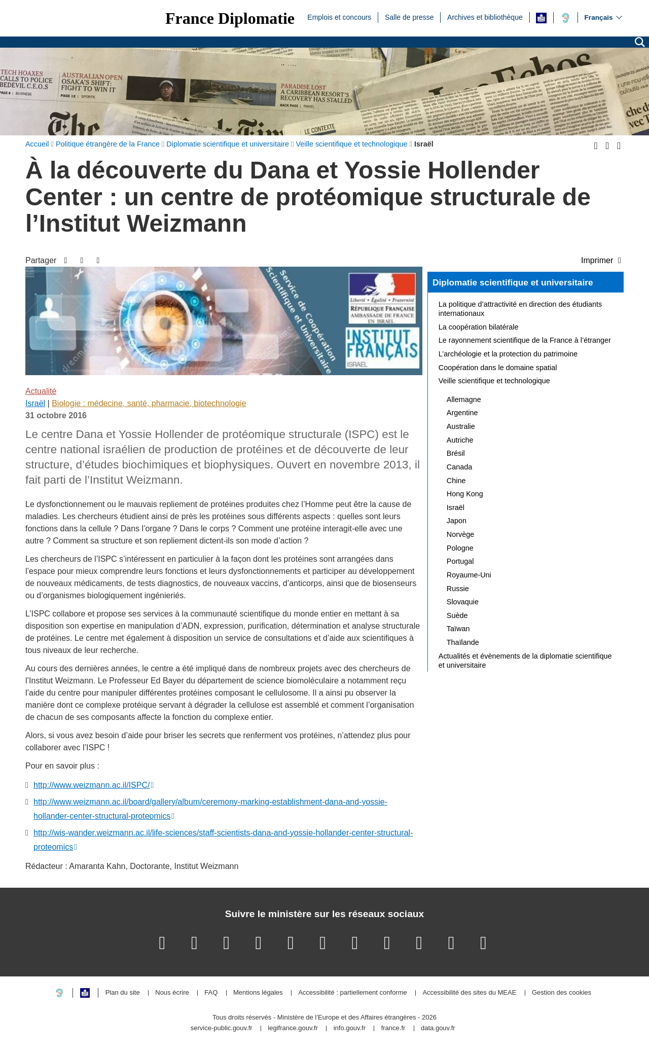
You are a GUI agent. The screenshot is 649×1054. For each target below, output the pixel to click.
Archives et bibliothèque (485, 16)
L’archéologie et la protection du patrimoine (508, 354)
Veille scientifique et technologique (494, 381)
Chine (456, 481)
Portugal (460, 561)
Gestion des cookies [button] (561, 993)
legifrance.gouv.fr (293, 1028)
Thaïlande (463, 642)
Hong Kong (465, 494)
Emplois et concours (339, 16)
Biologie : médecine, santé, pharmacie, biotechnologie (149, 403)
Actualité (40, 391)
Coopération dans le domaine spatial (498, 368)
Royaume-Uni (469, 575)
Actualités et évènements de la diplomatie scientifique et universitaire (525, 660)
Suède (457, 615)
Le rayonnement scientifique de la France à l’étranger (525, 340)
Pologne (460, 548)
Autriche (460, 440)
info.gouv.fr (350, 1028)
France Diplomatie (230, 18)
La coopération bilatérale (479, 327)
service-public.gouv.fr (222, 1028)
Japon (456, 521)
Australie (461, 426)
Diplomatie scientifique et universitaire (512, 282)
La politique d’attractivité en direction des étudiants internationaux (520, 308)
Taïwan (458, 629)
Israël (35, 403)
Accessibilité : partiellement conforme (352, 993)
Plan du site (122, 993)
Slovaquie (463, 602)
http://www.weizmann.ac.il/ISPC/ (91, 785)
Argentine (462, 413)
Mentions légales (258, 993)
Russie (458, 589)
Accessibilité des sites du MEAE (469, 993)
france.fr (393, 1028)
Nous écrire (172, 993)
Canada (459, 467)
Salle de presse (409, 16)
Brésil (456, 453)
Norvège (460, 534)
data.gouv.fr (438, 1028)
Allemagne (464, 399)
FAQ (211, 993)
